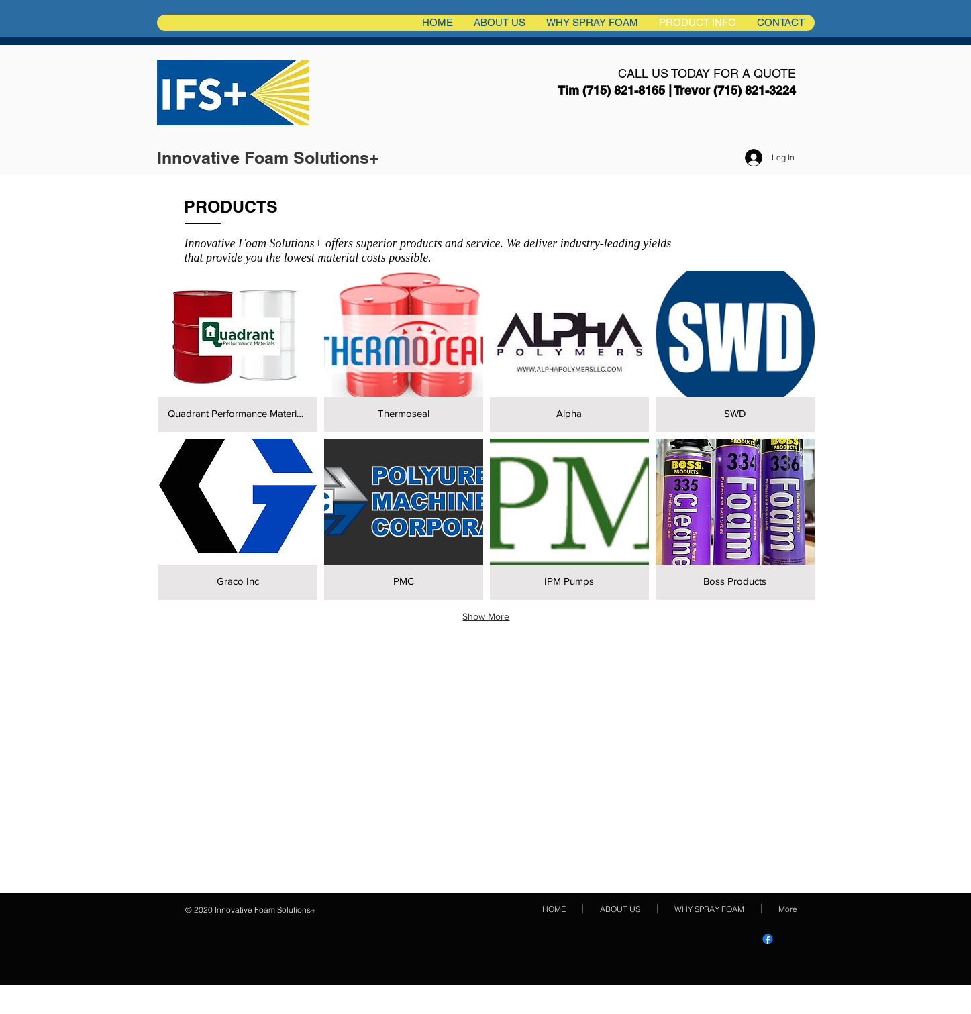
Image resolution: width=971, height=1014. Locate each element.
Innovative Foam (225, 158)
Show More (485, 616)
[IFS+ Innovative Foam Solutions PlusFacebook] (767, 939)
